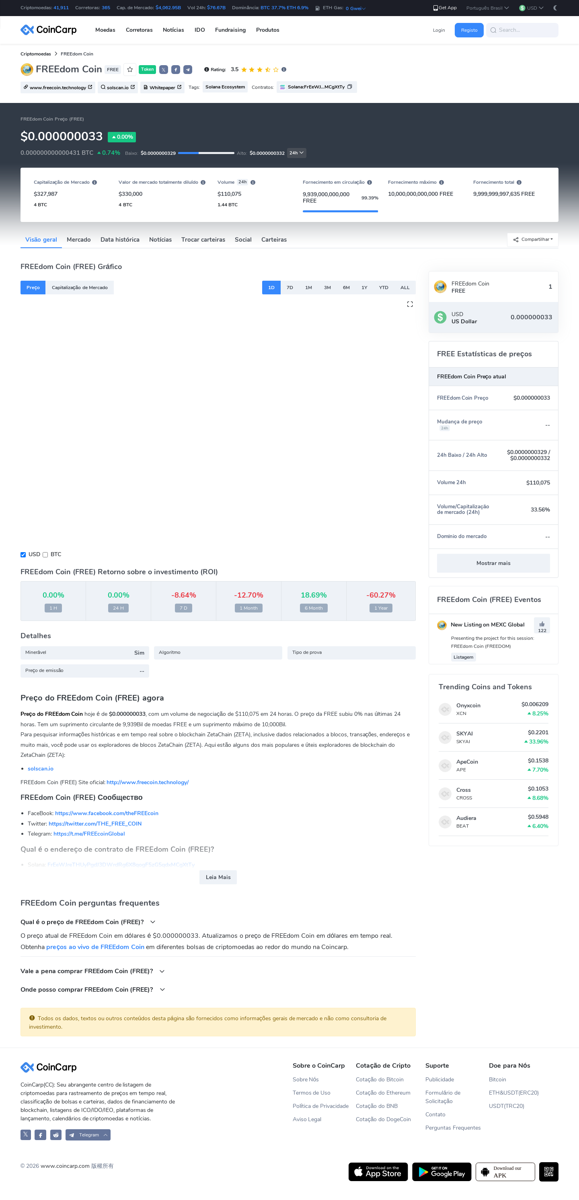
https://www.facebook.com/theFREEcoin (106, 813)
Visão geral (41, 240)
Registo (469, 30)
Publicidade (439, 1079)
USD (34, 554)
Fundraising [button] (230, 30)
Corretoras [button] (139, 30)
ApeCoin (467, 762)
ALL (405, 287)
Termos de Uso (312, 1093)
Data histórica (120, 240)
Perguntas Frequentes (453, 1128)
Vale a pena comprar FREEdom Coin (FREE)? (93, 971)
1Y (364, 287)
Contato (435, 1114)
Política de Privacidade (321, 1106)
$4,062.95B (168, 7)
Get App (444, 7)
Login (439, 30)
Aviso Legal (307, 1119)
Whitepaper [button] (162, 87)
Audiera (466, 818)
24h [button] (297, 153)
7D (290, 287)
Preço (33, 287)
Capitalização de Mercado (80, 287)
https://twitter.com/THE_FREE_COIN (95, 824)
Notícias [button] (173, 30)
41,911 (61, 7)
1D (271, 287)
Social (243, 240)
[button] (487, 8)
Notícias (160, 240)
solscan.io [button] (118, 87)
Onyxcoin (468, 705)
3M (327, 287)
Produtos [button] (267, 30)
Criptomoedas (36, 54)
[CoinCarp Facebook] (40, 1135)
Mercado (79, 240)
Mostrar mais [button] (493, 563)
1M (308, 287)
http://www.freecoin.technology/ (148, 782)
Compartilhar (531, 239)
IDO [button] (200, 30)
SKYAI (464, 734)
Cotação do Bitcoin (380, 1079)
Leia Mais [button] (218, 877)
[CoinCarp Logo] (51, 30)
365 (106, 7)
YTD (383, 287)
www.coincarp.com (65, 1166)
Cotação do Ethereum (383, 1093)
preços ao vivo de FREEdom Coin (95, 947)
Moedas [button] (105, 30)
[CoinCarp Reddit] (56, 1135)
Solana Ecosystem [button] (225, 87)
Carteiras (274, 240)
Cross (463, 790)
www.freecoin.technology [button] (57, 87)
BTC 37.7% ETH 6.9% (284, 7)
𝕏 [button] (164, 70)
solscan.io (40, 769)
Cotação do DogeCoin (383, 1119)
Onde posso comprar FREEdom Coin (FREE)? (93, 989)
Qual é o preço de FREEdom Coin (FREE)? (88, 922)
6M (346, 287)
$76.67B (216, 7)
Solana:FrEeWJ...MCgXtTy (316, 87)
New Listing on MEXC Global (481, 625)
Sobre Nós (306, 1079)
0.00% (122, 137)
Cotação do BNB (377, 1106)
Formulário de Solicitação (442, 1097)
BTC (56, 554)
